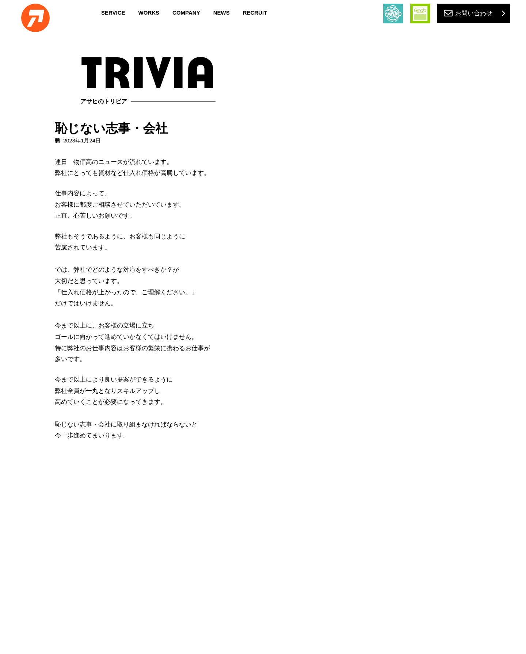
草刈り (399, 234)
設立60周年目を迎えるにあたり (427, 203)
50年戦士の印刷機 (412, 143)
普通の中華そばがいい (416, 264)
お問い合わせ (473, 13)
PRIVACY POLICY (263, 623)
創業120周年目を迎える (418, 173)
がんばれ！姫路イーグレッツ (424, 387)
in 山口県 (403, 294)
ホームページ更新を (414, 325)
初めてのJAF (406, 417)
